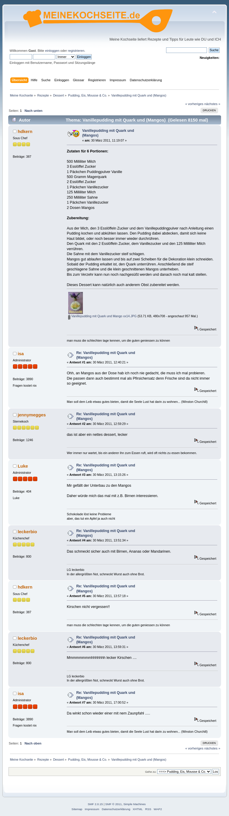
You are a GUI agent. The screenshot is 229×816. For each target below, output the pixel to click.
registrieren (76, 50)
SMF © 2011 (113, 804)
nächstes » (212, 104)
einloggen (52, 50)
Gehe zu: (150, 771)
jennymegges (32, 414)
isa (21, 353)
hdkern (25, 131)
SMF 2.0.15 (95, 804)
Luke (23, 465)
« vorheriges (194, 104)
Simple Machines (134, 804)
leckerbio (27, 531)
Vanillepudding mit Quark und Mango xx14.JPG (102, 316)
